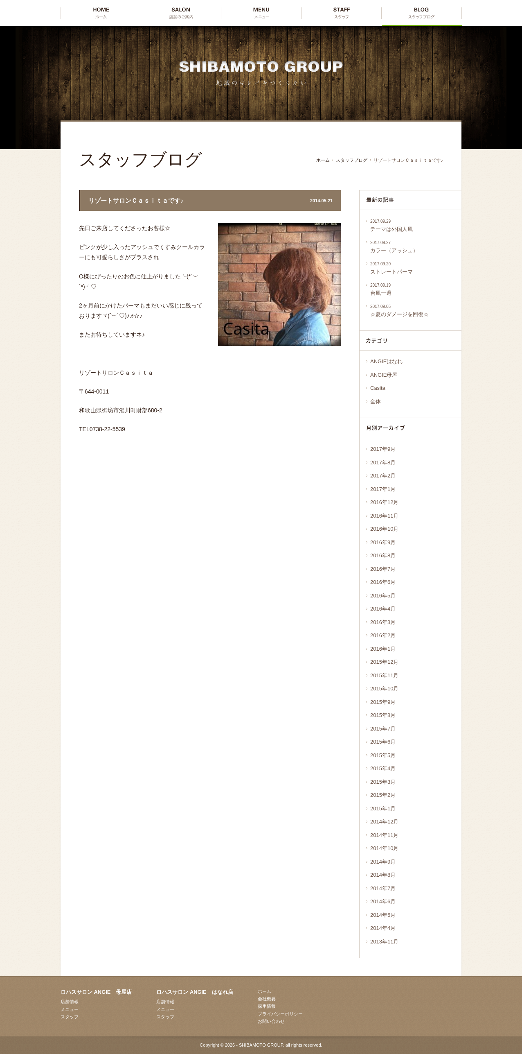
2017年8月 (383, 462)
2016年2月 (383, 635)
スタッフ (70, 1016)
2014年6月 (383, 901)
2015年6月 (383, 742)
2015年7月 (383, 729)
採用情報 (267, 1006)
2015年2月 (383, 795)
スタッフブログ (351, 160)
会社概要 (267, 998)
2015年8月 (383, 715)
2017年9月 (383, 449)
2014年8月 (383, 875)
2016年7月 (383, 569)
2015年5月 (383, 755)
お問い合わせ (271, 1021)
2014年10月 (384, 848)
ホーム (323, 160)
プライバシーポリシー (280, 1013)
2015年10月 (384, 688)
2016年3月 (383, 622)
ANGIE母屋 (383, 375)
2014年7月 (383, 888)
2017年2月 (383, 476)
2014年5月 (383, 915)
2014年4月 (383, 928)
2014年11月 (384, 835)
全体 (375, 401)
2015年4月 (383, 768)
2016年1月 (383, 649)
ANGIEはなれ (386, 361)
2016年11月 (384, 516)
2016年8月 (383, 555)
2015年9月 (383, 702)
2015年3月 (383, 782)
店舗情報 (70, 1001)
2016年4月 (383, 609)
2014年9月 (383, 862)
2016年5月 (383, 596)
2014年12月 (384, 822)
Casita (377, 388)
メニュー (70, 1009)
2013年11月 (384, 942)
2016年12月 (384, 502)
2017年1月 (383, 489)
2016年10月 (384, 529)
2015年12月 (384, 662)
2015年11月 (384, 675)
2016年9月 (383, 542)
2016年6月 (383, 582)
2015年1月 (383, 808)
